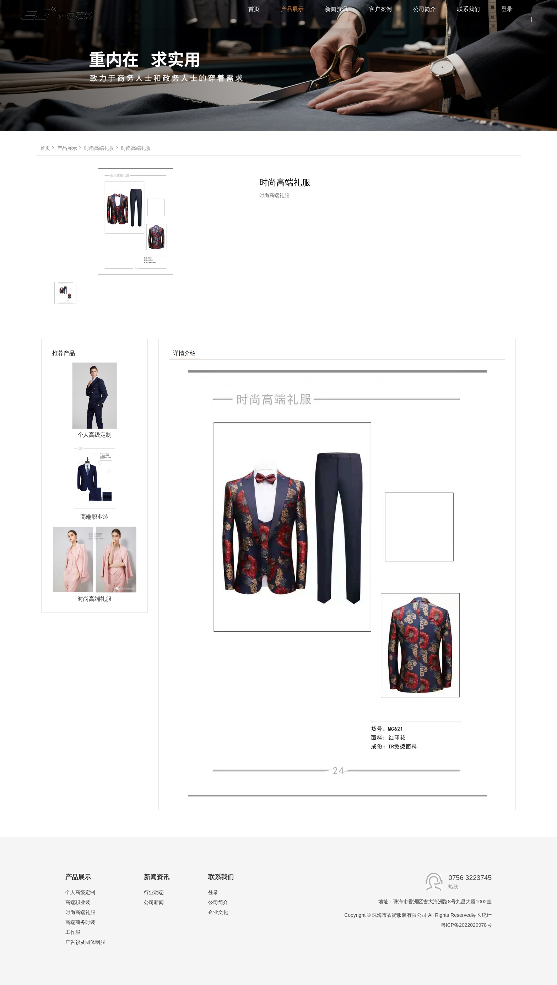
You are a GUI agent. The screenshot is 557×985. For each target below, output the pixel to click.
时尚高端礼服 (102, 148)
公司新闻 (154, 902)
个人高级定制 (80, 892)
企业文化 (218, 912)
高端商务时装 (80, 922)
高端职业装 (77, 902)
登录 (213, 892)
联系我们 (221, 877)
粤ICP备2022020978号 (466, 925)
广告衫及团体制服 (85, 942)
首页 (48, 148)
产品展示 (70, 148)
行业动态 (154, 892)
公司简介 (218, 902)
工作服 (72, 932)
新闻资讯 (156, 877)
